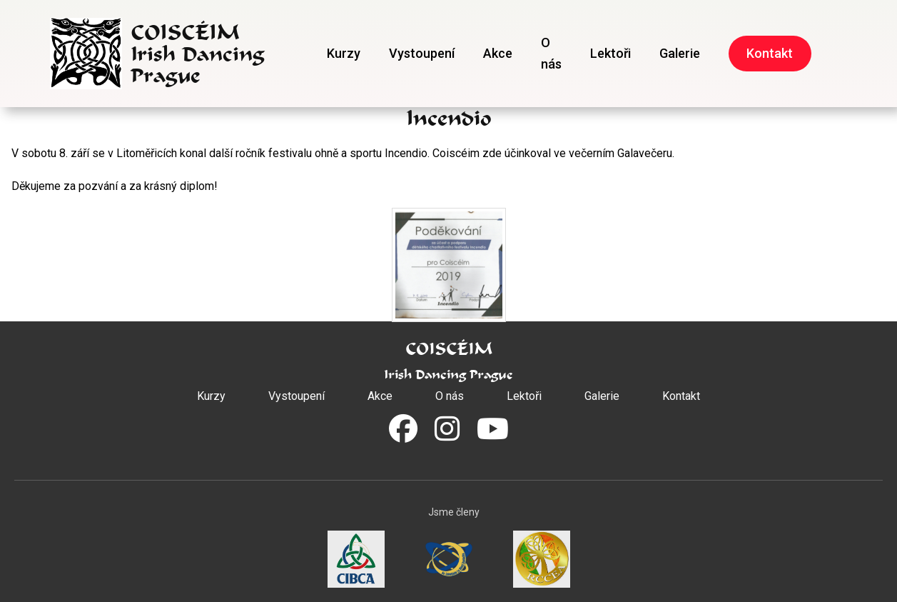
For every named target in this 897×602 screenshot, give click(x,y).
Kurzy (343, 53)
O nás (551, 53)
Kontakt (769, 53)
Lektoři (610, 53)
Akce (497, 53)
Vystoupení (422, 53)
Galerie (679, 53)
